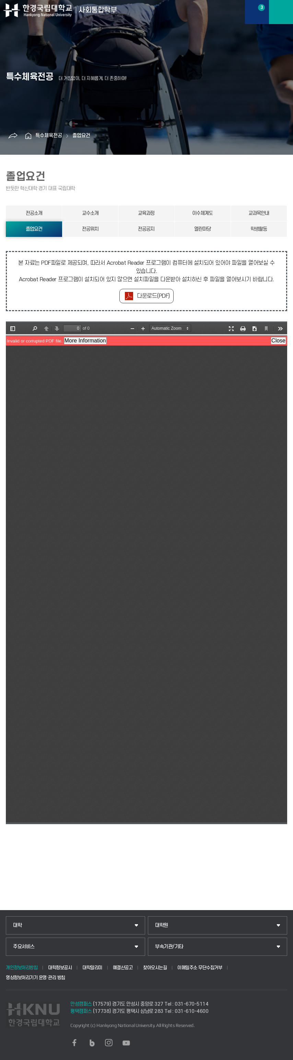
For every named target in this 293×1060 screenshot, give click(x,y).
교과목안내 (258, 213)
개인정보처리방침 (21, 967)
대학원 (161, 925)
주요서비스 (24, 947)
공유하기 (13, 135)
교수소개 (90, 213)
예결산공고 (123, 967)
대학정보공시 (60, 967)
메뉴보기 (281, 12)
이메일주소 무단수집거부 (199, 967)
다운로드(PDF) (153, 296)
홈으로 (28, 135)
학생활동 (258, 229)
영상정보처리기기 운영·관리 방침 (35, 977)
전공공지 (146, 229)
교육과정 (146, 213)
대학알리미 (92, 967)
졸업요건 (81, 136)
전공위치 (90, 229)
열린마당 (202, 229)
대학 (17, 925)
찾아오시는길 (155, 967)
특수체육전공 (48, 136)
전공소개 (34, 213)
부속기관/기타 (169, 947)
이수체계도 (202, 213)
